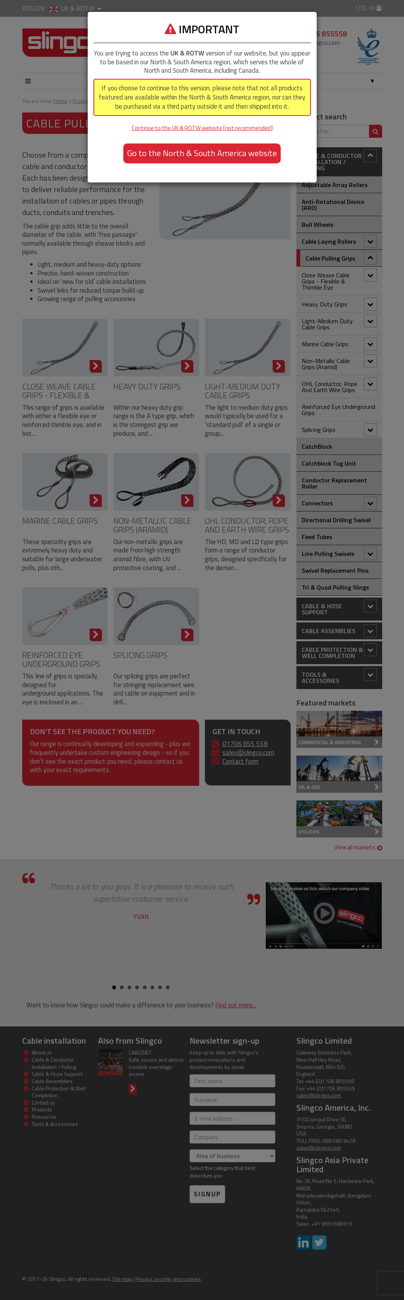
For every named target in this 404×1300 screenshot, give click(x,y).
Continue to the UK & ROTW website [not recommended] (202, 128)
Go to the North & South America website (202, 153)
